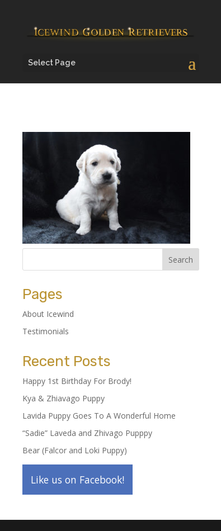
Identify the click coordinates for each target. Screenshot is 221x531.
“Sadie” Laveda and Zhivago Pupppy (87, 433)
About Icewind (48, 314)
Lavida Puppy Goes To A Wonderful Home (99, 415)
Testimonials (45, 331)
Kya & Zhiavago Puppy (63, 398)
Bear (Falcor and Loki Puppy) (74, 450)
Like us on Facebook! (77, 479)
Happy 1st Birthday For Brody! (76, 381)
